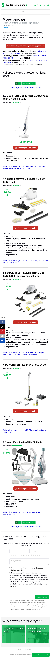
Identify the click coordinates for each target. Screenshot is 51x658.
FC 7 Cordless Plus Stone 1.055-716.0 (25, 364)
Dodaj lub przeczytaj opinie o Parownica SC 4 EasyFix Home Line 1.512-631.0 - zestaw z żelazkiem (23, 353)
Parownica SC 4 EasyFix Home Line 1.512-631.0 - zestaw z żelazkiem (23, 274)
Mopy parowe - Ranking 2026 (18, 11)
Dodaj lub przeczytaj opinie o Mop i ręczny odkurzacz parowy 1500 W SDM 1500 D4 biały (24, 167)
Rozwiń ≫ (12, 586)
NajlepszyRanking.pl (24, 649)
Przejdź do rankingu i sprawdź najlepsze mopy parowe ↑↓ (25, 46)
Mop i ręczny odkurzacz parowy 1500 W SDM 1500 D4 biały (25, 97)
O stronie (11, 654)
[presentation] (23, 591)
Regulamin (39, 568)
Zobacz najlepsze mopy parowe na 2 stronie (25, 87)
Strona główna (6, 11)
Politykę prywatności (16, 570)
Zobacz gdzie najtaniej (25, 148)
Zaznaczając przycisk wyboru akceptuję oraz (27, 569)
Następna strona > (28, 83)
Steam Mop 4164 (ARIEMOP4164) (23, 442)
